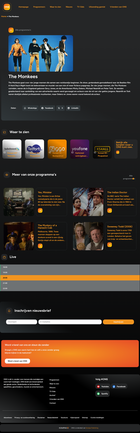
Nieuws (69, 7)
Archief (52, 395)
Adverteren (8, 417)
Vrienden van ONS (118, 7)
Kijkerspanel (74, 417)
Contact (52, 403)
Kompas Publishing (92, 428)
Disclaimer (41, 417)
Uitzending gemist (97, 7)
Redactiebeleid (52, 417)
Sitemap (85, 417)
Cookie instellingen (97, 417)
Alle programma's (23, 30)
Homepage (23, 7)
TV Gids (80, 7)
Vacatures (64, 417)
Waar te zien (55, 7)
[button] (30, 108)
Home (4, 16)
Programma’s (39, 7)
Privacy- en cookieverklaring (24, 417)
